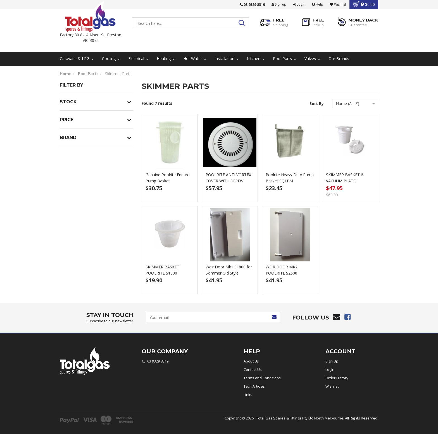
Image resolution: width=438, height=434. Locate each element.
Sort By (317, 103)
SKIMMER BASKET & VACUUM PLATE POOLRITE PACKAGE (345, 181)
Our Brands (338, 58)
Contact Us (253, 369)
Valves (312, 58)
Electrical (138, 58)
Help (317, 4)
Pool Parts (284, 58)
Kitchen (256, 58)
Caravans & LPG (77, 58)
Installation (227, 58)
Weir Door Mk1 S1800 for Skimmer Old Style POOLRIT (229, 273)
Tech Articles (254, 386)
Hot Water (194, 58)
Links (248, 394)
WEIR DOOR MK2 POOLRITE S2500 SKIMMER (281, 273)
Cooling (111, 58)
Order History (336, 377)
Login (299, 4)
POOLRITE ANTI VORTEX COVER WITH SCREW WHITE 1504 (228, 181)
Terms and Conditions (262, 377)
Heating (166, 58)
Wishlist (332, 386)
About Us (251, 361)
